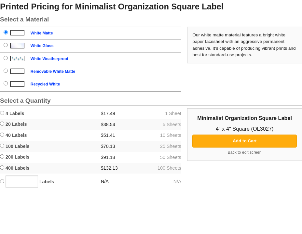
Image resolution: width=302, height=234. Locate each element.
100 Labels (15, 146)
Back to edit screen (245, 152)
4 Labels (12, 113)
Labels (27, 182)
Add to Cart (245, 140)
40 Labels (13, 135)
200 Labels (15, 157)
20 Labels (13, 124)
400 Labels (15, 168)
